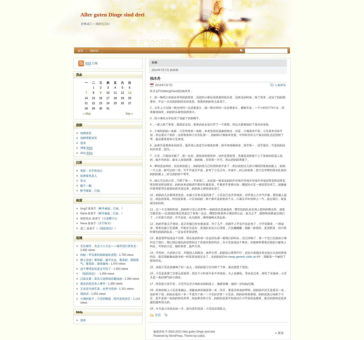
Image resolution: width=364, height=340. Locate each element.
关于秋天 (104, 223)
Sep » (129, 113)
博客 (86, 148)
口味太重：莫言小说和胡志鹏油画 (101, 278)
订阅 (91, 63)
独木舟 (155, 78)
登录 (83, 143)
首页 (80, 50)
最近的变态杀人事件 (92, 283)
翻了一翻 (85, 185)
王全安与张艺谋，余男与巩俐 (98, 288)
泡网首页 (85, 133)
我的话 (94, 50)
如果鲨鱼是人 (88, 175)
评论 (86, 153)
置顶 (280, 333)
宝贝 (158, 315)
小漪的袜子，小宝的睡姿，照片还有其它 (105, 298)
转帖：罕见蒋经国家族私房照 (98, 255)
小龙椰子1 (109, 218)
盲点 (83, 180)
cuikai (201, 335)
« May (87, 113)
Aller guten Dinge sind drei (112, 15)
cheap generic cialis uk (242, 256)
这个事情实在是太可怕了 (95, 268)
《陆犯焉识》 (106, 228)
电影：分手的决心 (91, 170)
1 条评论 (280, 85)
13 (129, 92)
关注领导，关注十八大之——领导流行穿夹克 (108, 246)
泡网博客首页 (88, 138)
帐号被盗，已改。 (91, 190)
